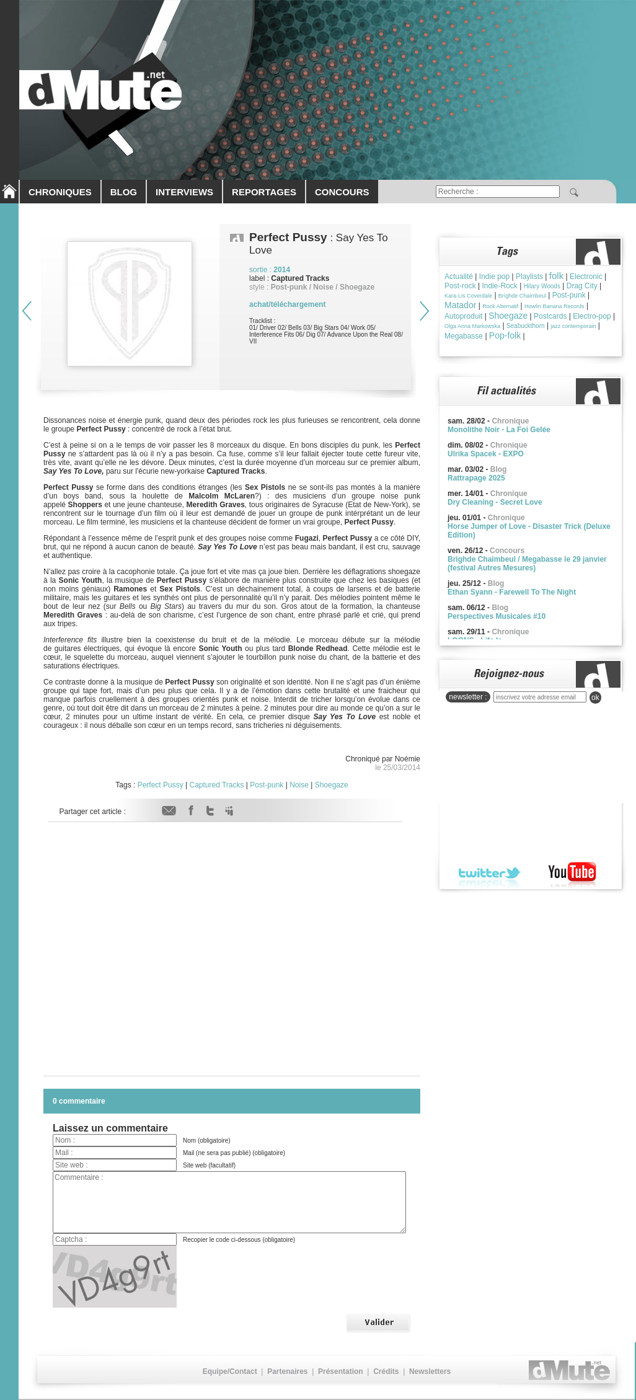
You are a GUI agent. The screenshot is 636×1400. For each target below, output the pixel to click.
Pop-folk (505, 335)
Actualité (458, 276)
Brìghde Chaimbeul (522, 296)
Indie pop (494, 276)
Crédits (386, 1371)
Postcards (550, 316)
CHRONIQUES (60, 192)
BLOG (123, 192)
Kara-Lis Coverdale (468, 296)
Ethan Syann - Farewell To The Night (512, 592)
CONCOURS (342, 192)
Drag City (582, 285)
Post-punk (266, 785)
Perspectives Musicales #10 (496, 616)
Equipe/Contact (230, 1371)
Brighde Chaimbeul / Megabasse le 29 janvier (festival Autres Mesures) (527, 563)
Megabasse (463, 336)
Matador (460, 305)
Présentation (340, 1371)
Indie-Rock (499, 285)
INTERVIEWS (184, 192)
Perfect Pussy (160, 785)
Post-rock (460, 285)
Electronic (586, 276)
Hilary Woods (542, 286)
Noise (299, 785)
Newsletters (430, 1371)
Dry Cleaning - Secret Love (495, 502)
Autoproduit (463, 316)
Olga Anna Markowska (472, 326)
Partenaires (287, 1371)
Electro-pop (592, 316)
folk (556, 275)
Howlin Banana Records (554, 306)
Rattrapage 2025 (476, 478)
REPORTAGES (264, 192)
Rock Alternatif (500, 306)
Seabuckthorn (525, 325)
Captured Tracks (216, 785)
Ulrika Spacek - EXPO (486, 454)
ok (595, 697)
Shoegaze (331, 785)
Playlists (529, 276)
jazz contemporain (573, 326)
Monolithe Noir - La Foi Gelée (499, 429)
